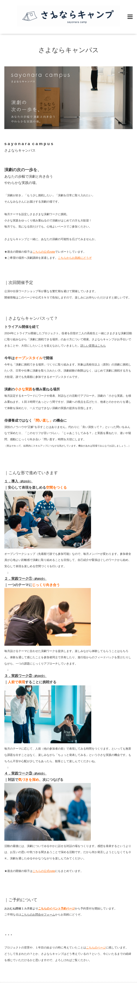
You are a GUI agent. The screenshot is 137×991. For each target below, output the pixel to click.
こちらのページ (96, 947)
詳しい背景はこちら (93, 345)
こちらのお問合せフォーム (38, 914)
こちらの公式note (44, 251)
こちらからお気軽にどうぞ (75, 257)
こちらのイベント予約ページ (56, 908)
